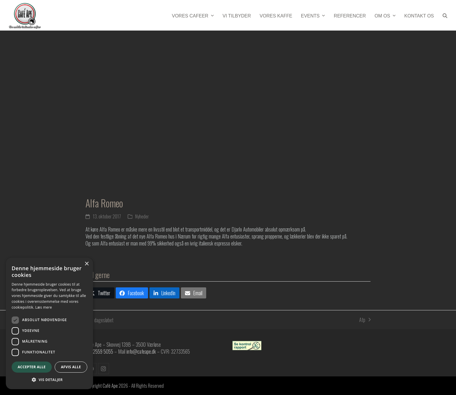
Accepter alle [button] (32, 366)
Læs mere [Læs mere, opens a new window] (43, 307)
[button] (445, 15)
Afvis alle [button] (71, 366)
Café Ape (110, 385)
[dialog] (49, 323)
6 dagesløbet (99, 319)
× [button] (86, 264)
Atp (364, 319)
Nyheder (142, 216)
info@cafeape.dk (141, 351)
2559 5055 (103, 351)
